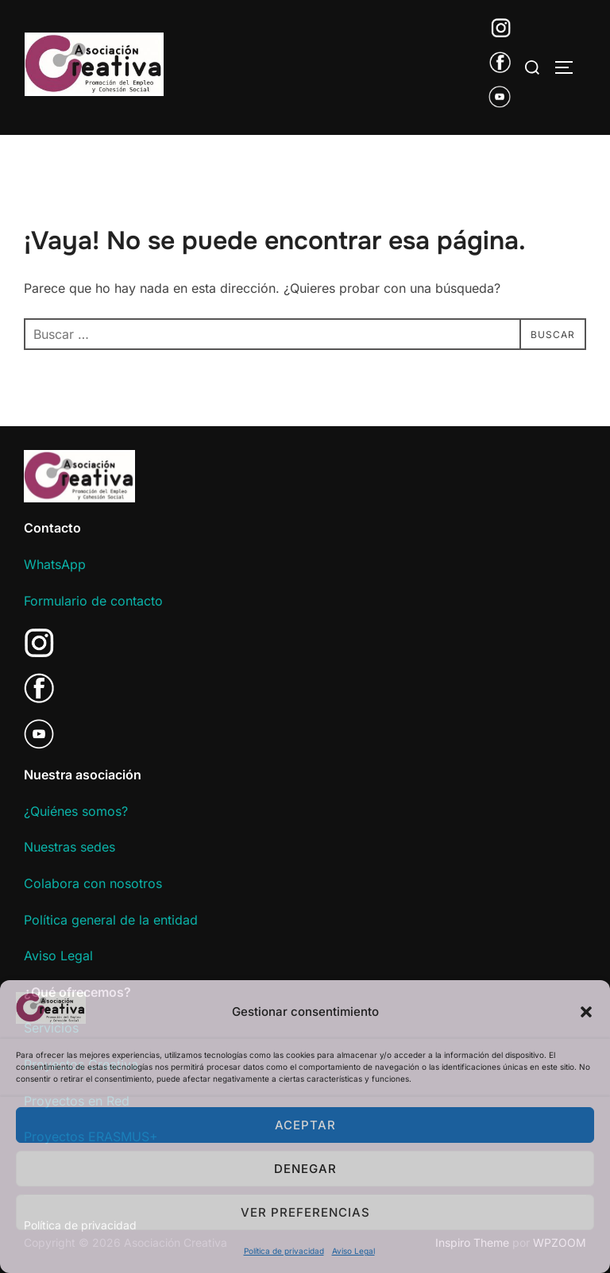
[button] (586, 1012)
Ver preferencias (305, 1212)
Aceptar (305, 1125)
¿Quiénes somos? (76, 811)
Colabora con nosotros (93, 883)
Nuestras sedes (69, 847)
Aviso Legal (353, 1251)
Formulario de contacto (93, 601)
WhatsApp (55, 564)
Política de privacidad (284, 1251)
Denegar (305, 1168)
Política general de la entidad (111, 920)
